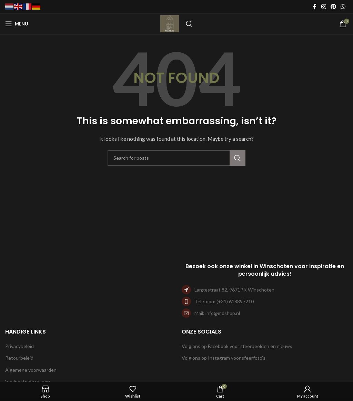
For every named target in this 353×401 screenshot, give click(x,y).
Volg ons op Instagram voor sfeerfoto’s (223, 358)
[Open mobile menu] (17, 24)
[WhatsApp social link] (343, 6)
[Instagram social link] (323, 6)
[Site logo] (169, 23)
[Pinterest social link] (333, 6)
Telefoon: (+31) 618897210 (224, 301)
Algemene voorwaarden (31, 370)
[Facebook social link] (315, 6)
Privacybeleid (19, 346)
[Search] (189, 24)
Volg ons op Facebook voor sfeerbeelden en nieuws (237, 346)
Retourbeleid (19, 358)
